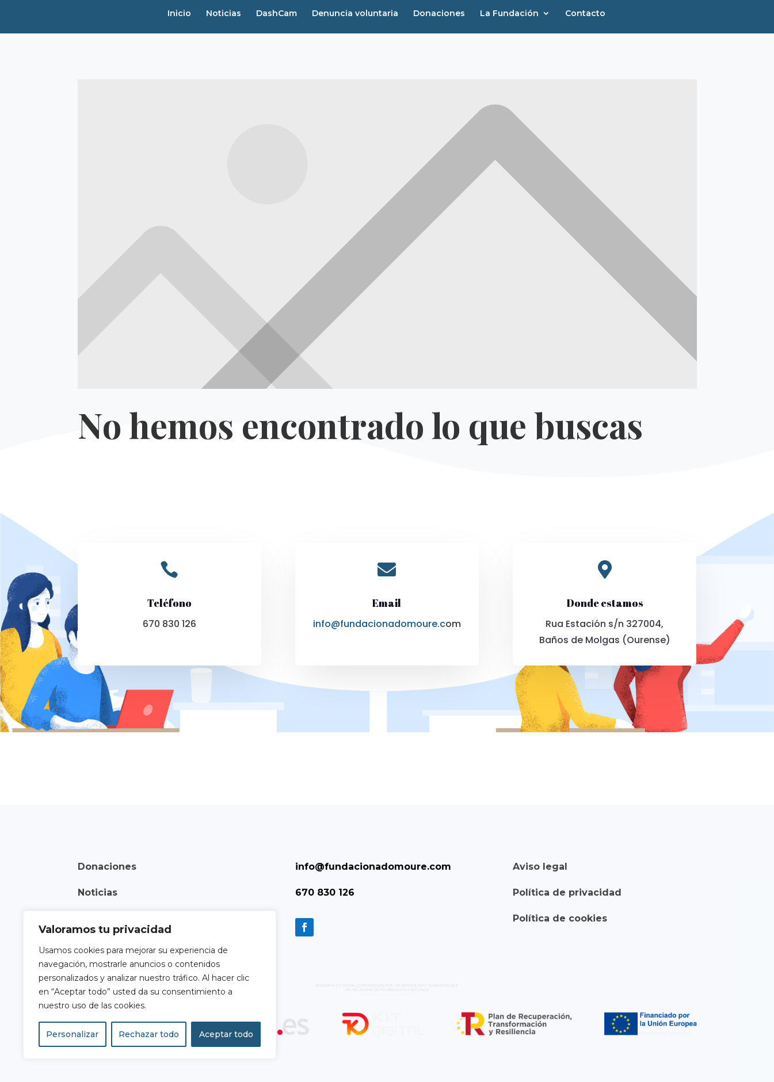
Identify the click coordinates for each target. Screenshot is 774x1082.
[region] (149, 985)
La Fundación (509, 13)
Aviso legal (540, 866)
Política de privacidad (567, 892)
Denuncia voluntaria (355, 13)
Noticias (223, 13)
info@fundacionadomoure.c (379, 623)
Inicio (179, 13)
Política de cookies (560, 918)
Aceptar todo (226, 1034)
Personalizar (72, 1034)
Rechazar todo (149, 1034)
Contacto (585, 13)
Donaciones (439, 13)
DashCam (276, 13)
